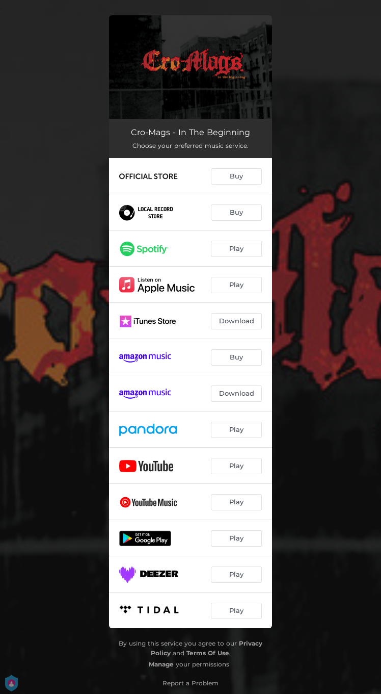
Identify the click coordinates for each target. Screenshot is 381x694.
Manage (161, 664)
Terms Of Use (207, 653)
